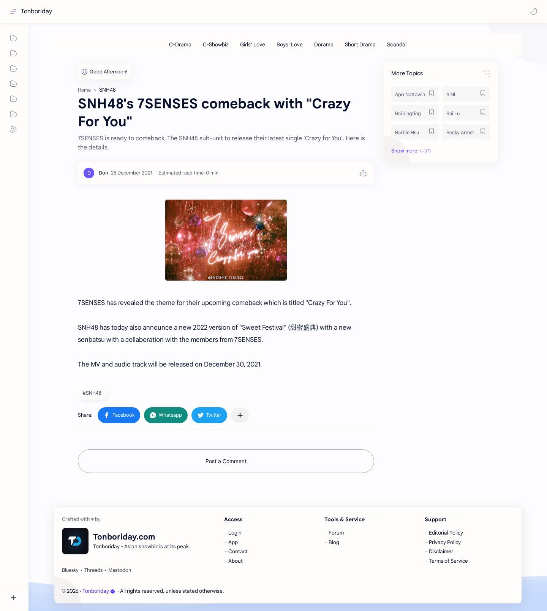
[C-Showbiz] (216, 44)
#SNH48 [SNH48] (91, 393)
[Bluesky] (70, 570)
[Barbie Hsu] (415, 132)
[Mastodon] (119, 570)
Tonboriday (36, 11)
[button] (533, 11)
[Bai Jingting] (415, 113)
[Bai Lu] (466, 113)
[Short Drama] (360, 44)
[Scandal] (396, 44)
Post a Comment (226, 461)
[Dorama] (324, 44)
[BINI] (466, 94)
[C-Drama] (180, 44)
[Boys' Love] (290, 44)
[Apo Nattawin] (415, 94)
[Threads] (93, 570)
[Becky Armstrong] (466, 132)
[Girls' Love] (252, 44)
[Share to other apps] (240, 415)
